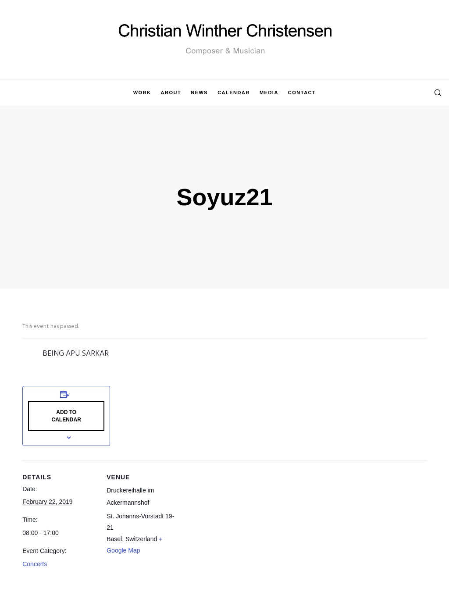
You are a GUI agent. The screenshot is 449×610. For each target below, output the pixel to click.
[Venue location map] (237, 520)
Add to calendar (66, 416)
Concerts (34, 563)
